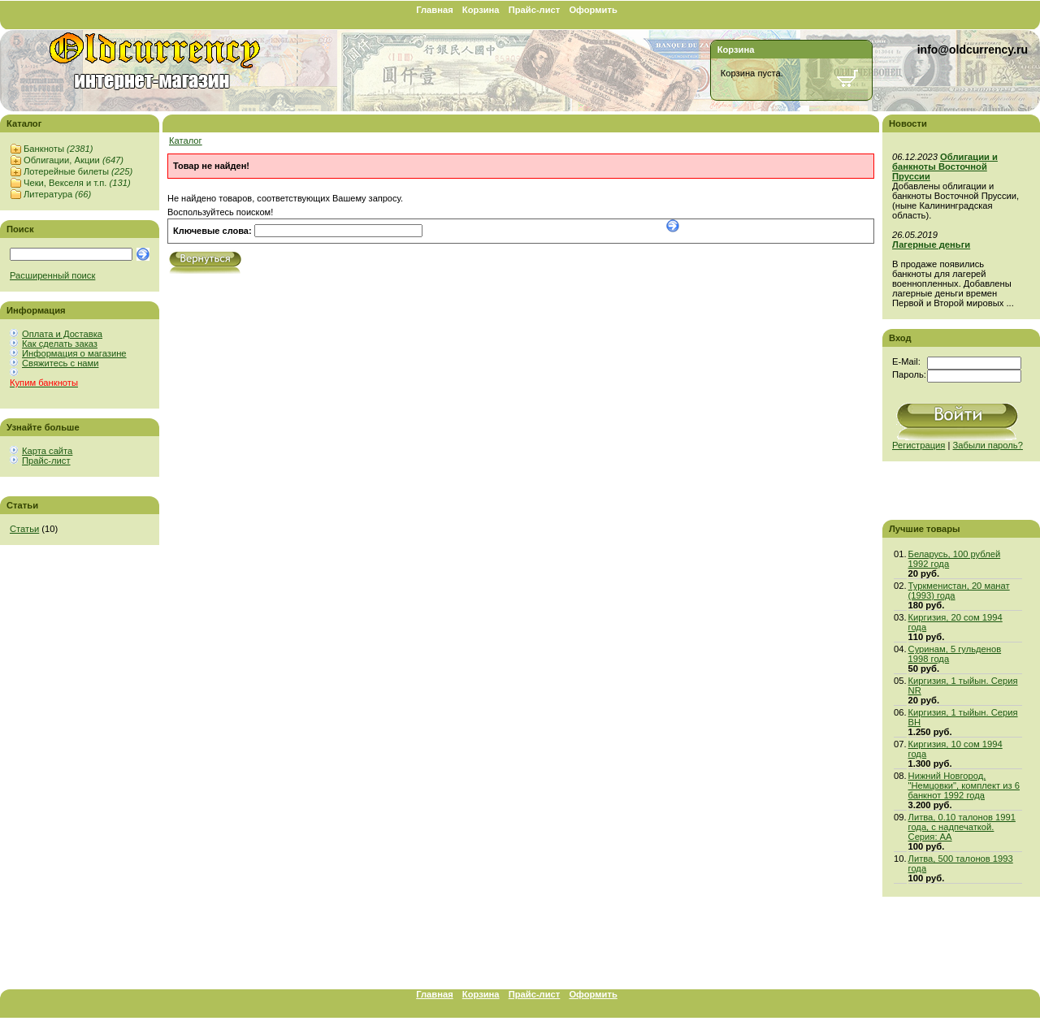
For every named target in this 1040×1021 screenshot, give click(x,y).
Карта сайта (47, 451)
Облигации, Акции (74, 160)
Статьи (24, 529)
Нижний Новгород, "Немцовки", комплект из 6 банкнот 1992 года (964, 785)
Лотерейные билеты (78, 171)
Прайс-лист (535, 10)
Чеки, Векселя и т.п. (77, 183)
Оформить (593, 10)
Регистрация (918, 445)
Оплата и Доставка (62, 334)
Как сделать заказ (60, 343)
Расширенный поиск (52, 275)
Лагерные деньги (931, 244)
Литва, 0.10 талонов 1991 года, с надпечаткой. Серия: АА (962, 826)
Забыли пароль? (988, 445)
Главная (434, 10)
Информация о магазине (74, 353)
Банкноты (58, 149)
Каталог (185, 140)
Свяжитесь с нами (60, 363)
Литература (57, 194)
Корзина (481, 10)
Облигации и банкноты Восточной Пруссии (945, 166)
